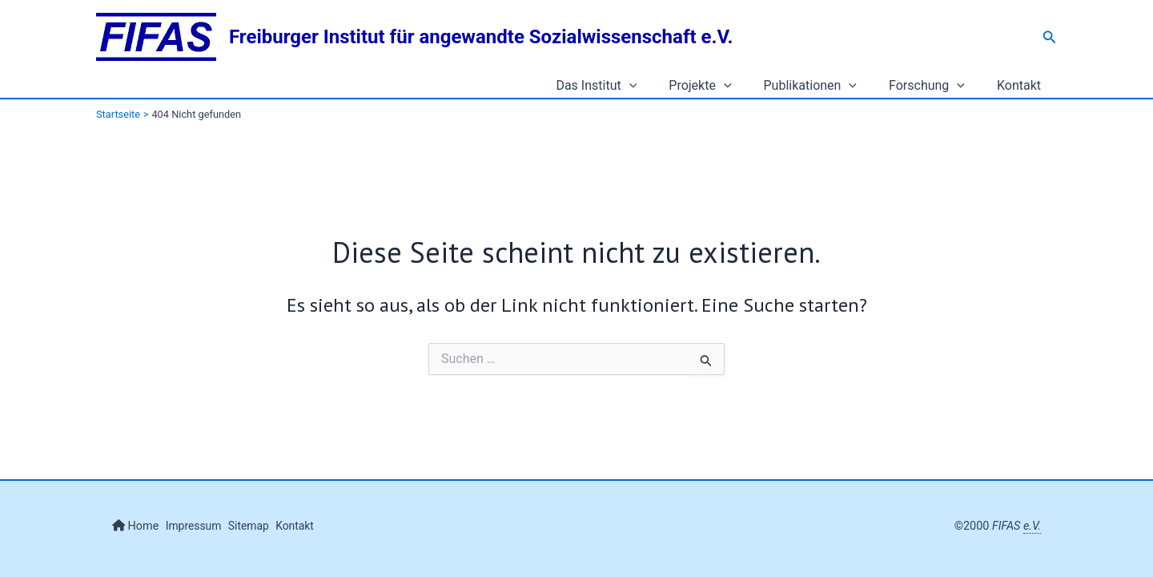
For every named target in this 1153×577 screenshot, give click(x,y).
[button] (1050, 37)
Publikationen (827, 86)
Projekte (722, 86)
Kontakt (1022, 85)
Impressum (199, 526)
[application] (658, 86)
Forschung (936, 86)
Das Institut (625, 86)
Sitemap (260, 526)
